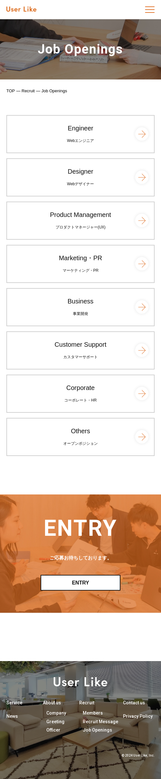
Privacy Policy (138, 716)
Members (93, 713)
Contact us (134, 702)
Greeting (55, 721)
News (12, 716)
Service (14, 702)
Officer (53, 730)
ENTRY (80, 582)
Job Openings (97, 730)
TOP (10, 90)
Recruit (28, 90)
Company (56, 713)
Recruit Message (100, 721)
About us (52, 702)
